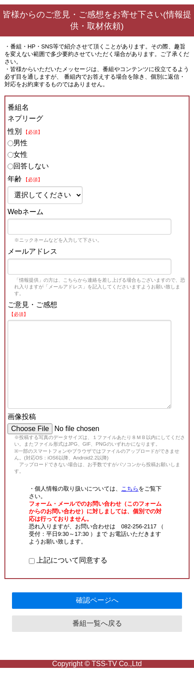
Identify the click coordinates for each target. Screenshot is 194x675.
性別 (25, 131)
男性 (18, 143)
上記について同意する (68, 560)
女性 (18, 154)
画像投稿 (22, 416)
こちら (130, 488)
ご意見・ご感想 (32, 309)
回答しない (28, 166)
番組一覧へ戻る (97, 623)
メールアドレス (32, 251)
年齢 (25, 179)
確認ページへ (97, 600)
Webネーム (26, 212)
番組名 (18, 107)
